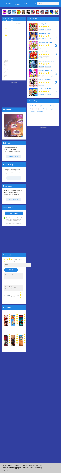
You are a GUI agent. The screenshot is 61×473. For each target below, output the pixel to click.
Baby (51, 75)
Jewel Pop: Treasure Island (45, 24)
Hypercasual (48, 29)
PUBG (26, 3)
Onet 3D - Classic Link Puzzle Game (44, 79)
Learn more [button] (6, 470)
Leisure (37, 106)
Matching (49, 108)
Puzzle (40, 57)
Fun (31, 108)
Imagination (40, 111)
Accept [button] (52, 468)
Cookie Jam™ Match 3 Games (44, 89)
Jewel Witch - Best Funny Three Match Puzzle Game (45, 42)
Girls (51, 106)
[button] (21, 126)
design (35, 108)
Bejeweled (13, 18)
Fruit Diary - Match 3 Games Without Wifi (44, 52)
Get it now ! (14, 213)
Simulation (8, 3)
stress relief (42, 108)
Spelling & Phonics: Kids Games (45, 70)
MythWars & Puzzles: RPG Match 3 (45, 61)
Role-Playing (17, 3)
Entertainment (44, 106)
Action (34, 3)
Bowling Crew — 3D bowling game (44, 33)
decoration (32, 111)
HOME (5, 18)
